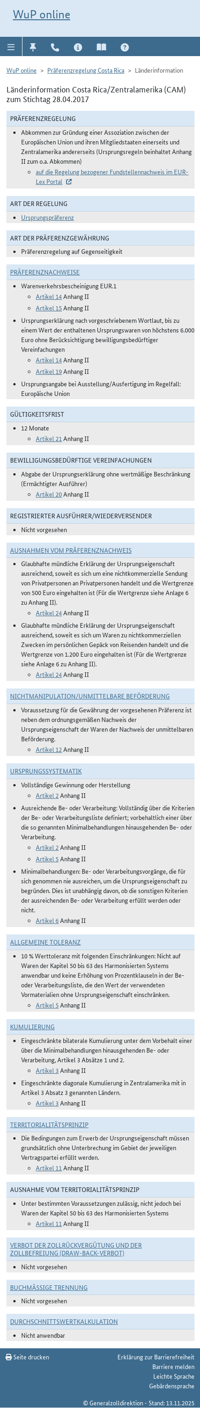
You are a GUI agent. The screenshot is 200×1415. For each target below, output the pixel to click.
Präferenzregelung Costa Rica (85, 69)
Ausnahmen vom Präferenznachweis (71, 550)
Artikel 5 (47, 858)
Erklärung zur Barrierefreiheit (155, 1356)
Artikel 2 (47, 795)
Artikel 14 (49, 296)
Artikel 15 (49, 307)
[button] (11, 46)
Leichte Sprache (173, 1376)
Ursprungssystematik (46, 770)
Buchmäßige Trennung (49, 1287)
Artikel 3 (47, 1070)
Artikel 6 (47, 920)
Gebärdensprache (171, 1385)
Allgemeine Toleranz (45, 941)
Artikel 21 (49, 438)
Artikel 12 (49, 749)
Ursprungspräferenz (47, 217)
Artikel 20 (49, 493)
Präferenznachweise (45, 271)
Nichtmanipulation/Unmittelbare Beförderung (90, 695)
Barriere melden (173, 1366)
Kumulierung (32, 1026)
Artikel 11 (49, 1167)
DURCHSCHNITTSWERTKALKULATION (64, 1321)
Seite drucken (27, 1356)
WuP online (41, 14)
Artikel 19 (49, 371)
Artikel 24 (49, 612)
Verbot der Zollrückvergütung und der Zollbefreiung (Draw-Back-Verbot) (76, 1248)
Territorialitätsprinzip (49, 1124)
